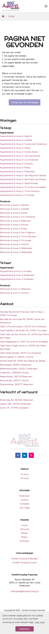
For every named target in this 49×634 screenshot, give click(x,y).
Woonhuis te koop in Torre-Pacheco (18, 236)
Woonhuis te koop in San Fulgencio (17, 232)
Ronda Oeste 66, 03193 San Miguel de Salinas (22, 360)
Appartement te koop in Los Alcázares (19, 159)
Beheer (24, 533)
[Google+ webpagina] (31, 455)
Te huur (24, 474)
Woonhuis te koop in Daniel (13, 213)
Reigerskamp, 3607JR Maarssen (16, 376)
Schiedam (24, 503)
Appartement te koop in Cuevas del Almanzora (23, 144)
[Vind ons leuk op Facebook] (18, 455)
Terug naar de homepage (24, 102)
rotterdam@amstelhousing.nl (24, 591)
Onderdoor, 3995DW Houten (14, 372)
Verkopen (24, 541)
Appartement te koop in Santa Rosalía (19, 183)
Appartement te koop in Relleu (15, 167)
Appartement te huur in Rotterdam (17, 275)
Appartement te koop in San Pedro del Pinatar (23, 179)
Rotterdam (24, 496)
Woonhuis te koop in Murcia (14, 224)
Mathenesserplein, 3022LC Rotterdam (18, 368)
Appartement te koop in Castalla (16, 140)
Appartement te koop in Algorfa (16, 136)
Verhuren (24, 529)
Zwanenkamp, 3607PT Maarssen (16, 384)
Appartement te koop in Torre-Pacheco (20, 191)
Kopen (24, 537)
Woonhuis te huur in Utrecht (14, 293)
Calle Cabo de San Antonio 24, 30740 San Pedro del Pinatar (24, 336)
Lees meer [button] (40, 622)
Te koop (24, 478)
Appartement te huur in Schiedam (17, 279)
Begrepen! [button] (24, 629)
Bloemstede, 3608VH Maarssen (15, 364)
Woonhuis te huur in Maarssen (15, 289)
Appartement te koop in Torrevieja (17, 195)
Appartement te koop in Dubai (15, 148)
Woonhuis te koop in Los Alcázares (17, 216)
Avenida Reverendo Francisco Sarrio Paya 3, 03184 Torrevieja (22, 314)
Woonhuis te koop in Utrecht (14, 244)
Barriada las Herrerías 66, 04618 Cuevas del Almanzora (22, 321)
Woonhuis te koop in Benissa (14, 205)
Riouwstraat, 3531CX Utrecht (14, 380)
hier (42, 90)
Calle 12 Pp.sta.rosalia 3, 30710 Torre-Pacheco (23, 326)
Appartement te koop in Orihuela (16, 163)
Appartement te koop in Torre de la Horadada (23, 187)
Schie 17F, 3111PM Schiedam (14, 407)
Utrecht (24, 500)
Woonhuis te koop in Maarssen (15, 220)
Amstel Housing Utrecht (24, 562)
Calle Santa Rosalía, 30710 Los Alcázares (20, 353)
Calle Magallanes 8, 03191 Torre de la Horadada (24, 341)
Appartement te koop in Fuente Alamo (19, 152)
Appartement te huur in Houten (15, 271)
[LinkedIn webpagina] (24, 455)
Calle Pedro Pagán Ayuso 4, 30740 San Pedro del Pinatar (23, 347)
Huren (24, 525)
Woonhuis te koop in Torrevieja (15, 240)
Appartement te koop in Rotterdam (17, 171)
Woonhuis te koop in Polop (13, 228)
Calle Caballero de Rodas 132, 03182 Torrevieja (23, 330)
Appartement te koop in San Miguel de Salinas (23, 175)
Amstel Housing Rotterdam (24, 558)
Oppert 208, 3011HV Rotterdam (15, 404)
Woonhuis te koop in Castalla (14, 209)
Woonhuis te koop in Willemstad (16, 248)
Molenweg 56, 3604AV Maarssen (16, 400)
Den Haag (25, 507)
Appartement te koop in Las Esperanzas (20, 155)
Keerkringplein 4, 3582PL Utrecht (16, 357)
